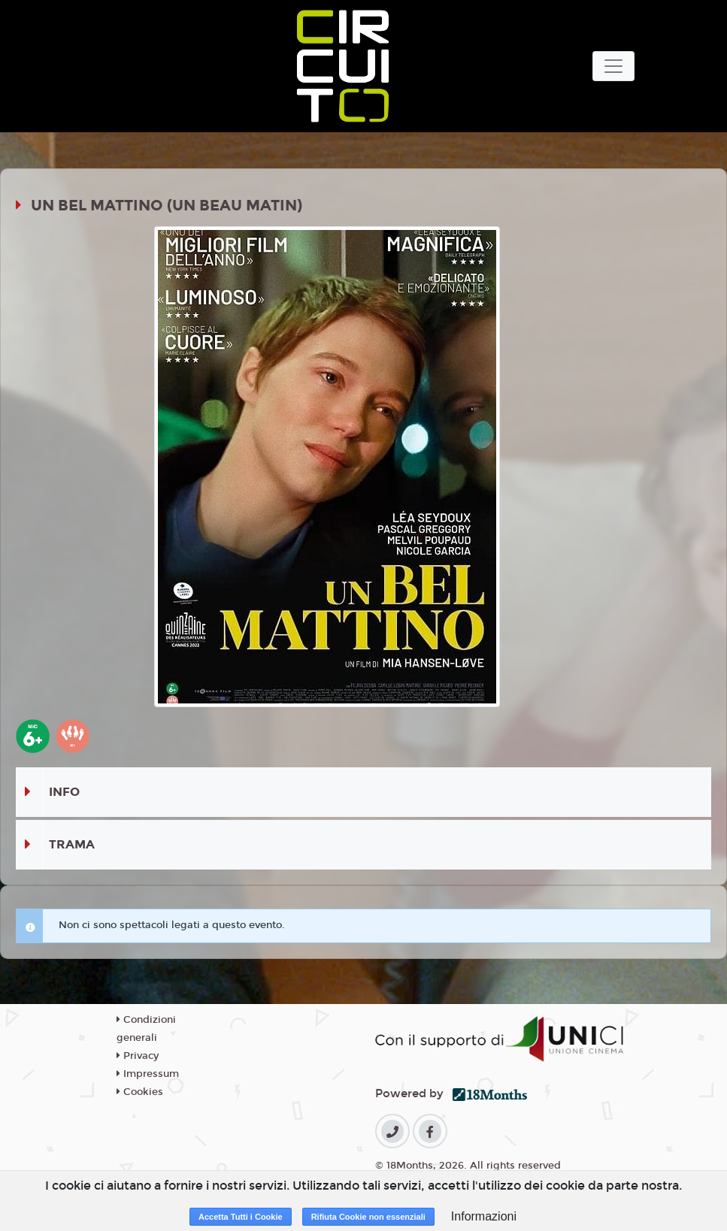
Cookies (140, 1092)
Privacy (138, 1056)
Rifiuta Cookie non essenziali (368, 1216)
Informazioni (483, 1216)
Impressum (148, 1074)
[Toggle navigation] (613, 66)
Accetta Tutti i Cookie (240, 1216)
